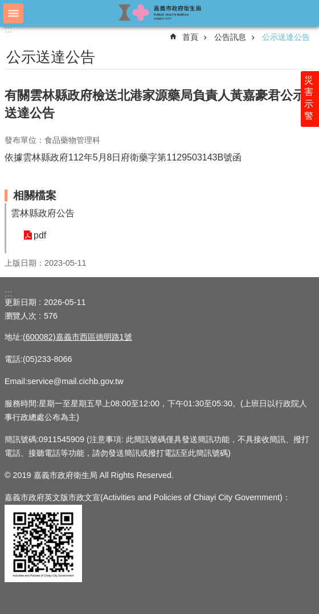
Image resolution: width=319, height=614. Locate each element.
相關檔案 (34, 195)
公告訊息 (230, 37)
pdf (40, 235)
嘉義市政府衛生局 (159, 13)
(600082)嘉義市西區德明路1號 (77, 336)
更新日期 (20, 302)
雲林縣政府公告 (43, 213)
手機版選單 (13, 13)
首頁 (190, 37)
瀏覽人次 (20, 315)
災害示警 (308, 98)
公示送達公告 (286, 37)
